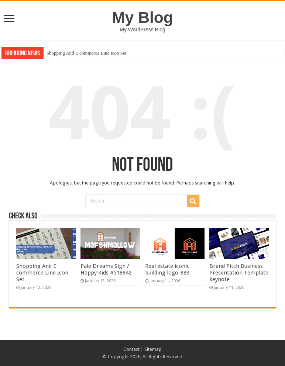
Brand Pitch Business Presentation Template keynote (238, 273)
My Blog (142, 17)
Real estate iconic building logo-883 (167, 269)
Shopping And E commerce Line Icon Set (87, 53)
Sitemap (153, 349)
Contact (131, 349)
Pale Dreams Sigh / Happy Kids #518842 (105, 269)
